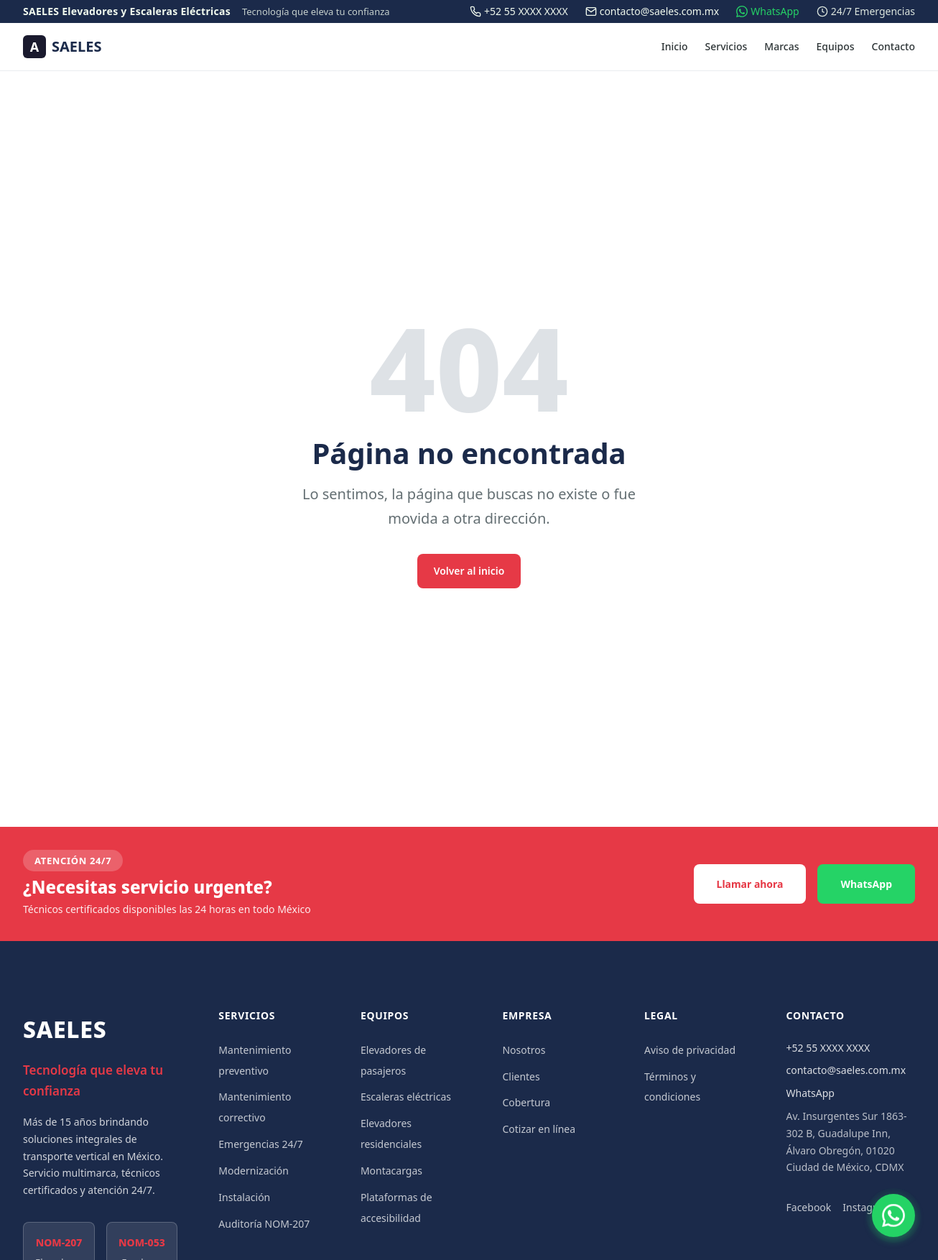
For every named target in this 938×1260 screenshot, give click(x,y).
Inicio (674, 46)
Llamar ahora (750, 884)
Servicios (726, 46)
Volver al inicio (469, 571)
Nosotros (523, 1050)
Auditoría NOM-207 (264, 1224)
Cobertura (526, 1102)
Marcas (781, 46)
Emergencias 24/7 (260, 1144)
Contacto (893, 46)
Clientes (520, 1076)
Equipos (836, 46)
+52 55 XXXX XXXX (828, 1048)
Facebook (809, 1207)
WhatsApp (866, 884)
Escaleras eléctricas (406, 1096)
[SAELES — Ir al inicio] (62, 46)
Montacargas (391, 1170)
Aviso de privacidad (689, 1050)
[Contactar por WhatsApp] (893, 1215)
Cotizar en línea (538, 1129)
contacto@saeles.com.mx (846, 1070)
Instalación (244, 1197)
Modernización (253, 1170)
